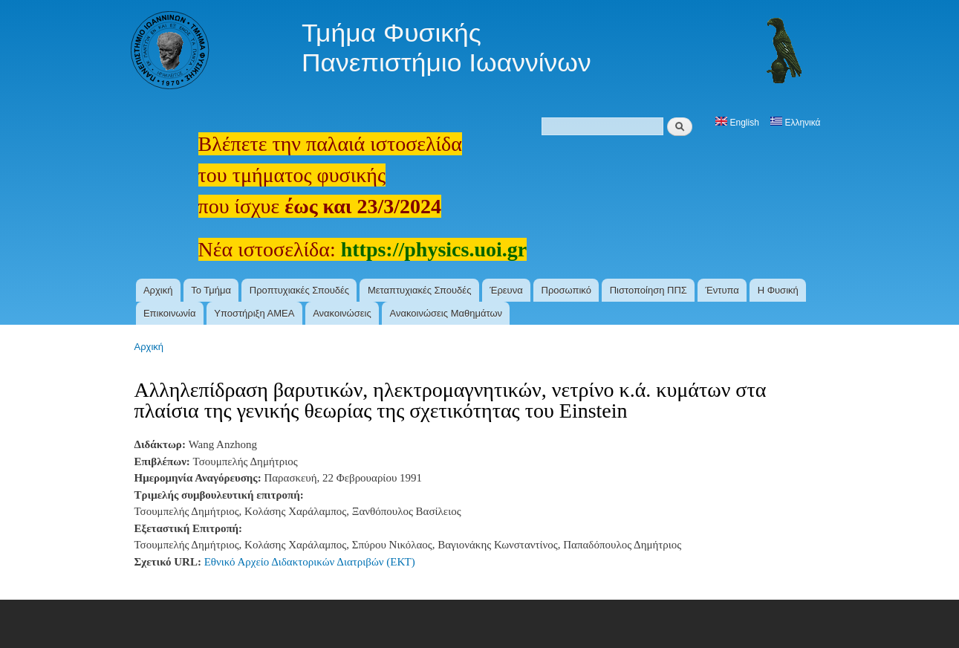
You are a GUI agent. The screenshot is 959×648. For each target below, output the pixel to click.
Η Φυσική (778, 290)
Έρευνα (506, 290)
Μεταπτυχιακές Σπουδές (420, 290)
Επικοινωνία (169, 313)
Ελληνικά (795, 122)
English (737, 122)
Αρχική (158, 290)
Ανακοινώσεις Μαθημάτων (445, 313)
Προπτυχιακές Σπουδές (299, 290)
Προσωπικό (566, 290)
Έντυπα (722, 290)
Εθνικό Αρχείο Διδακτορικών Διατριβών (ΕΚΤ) (309, 562)
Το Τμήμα (211, 290)
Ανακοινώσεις (342, 313)
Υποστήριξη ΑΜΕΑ (254, 313)
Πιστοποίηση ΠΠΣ (648, 290)
